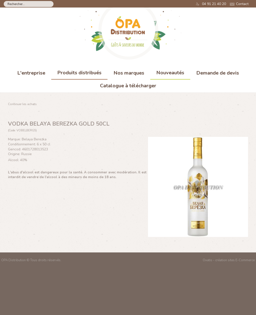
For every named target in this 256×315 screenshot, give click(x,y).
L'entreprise (31, 73)
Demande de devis (217, 73)
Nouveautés (170, 72)
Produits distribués (79, 72)
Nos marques (129, 73)
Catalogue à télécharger (128, 85)
